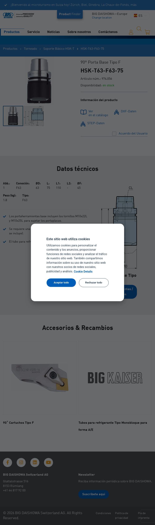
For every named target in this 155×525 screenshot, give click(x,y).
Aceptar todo (61, 282)
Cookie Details (83, 271)
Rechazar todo (93, 282)
